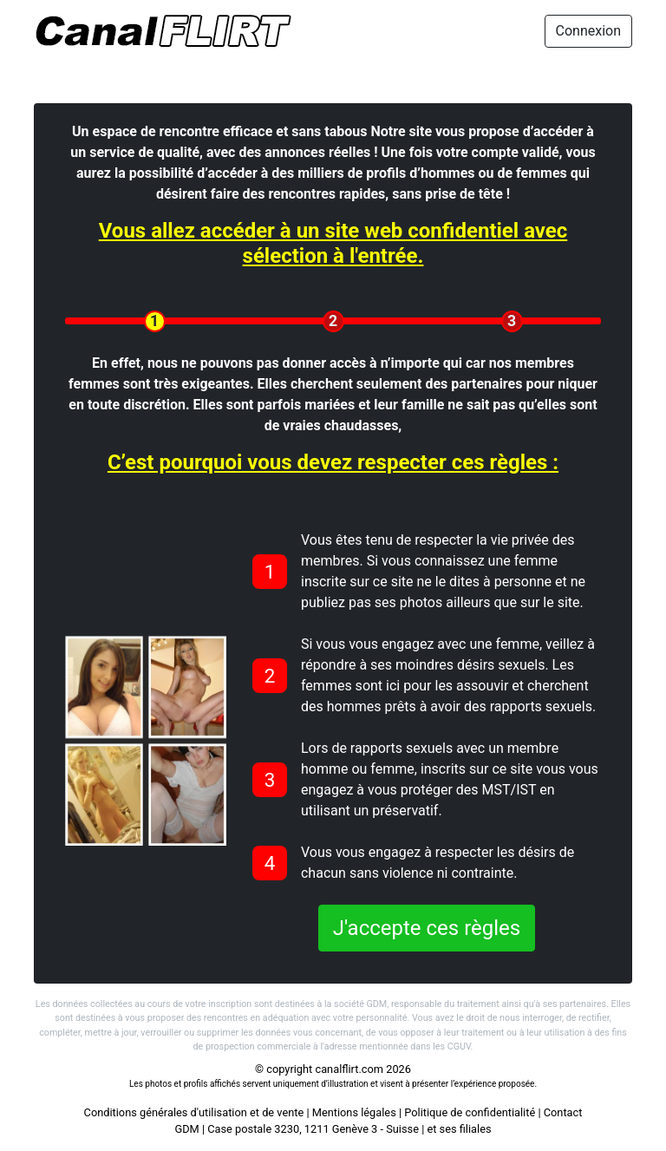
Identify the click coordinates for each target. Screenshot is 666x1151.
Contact (563, 1112)
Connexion (588, 31)
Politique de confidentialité (469, 1112)
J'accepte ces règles (426, 928)
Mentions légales (354, 1112)
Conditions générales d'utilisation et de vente (194, 1112)
